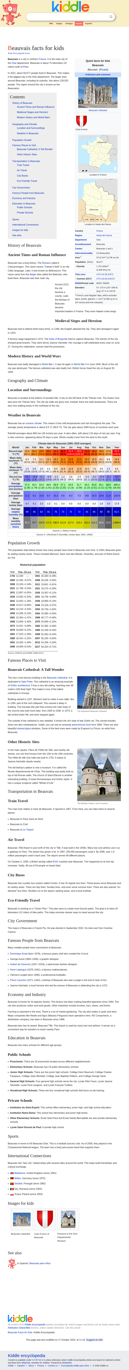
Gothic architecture (20, 685)
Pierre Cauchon (18, 980)
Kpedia (79, 24)
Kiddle (11, 1365)
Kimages (69, 24)
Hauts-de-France (104, 235)
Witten (17, 1178)
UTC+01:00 (101, 274)
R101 (55, 861)
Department (81, 240)
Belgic (33, 274)
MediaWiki (67, 1363)
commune (106, 74)
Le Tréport (28, 829)
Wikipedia (25, 1363)
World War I (48, 364)
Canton (78, 248)
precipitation (16, 486)
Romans (46, 263)
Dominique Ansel (19, 953)
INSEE (78, 283)
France (99, 231)
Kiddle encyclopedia (35, 1324)
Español (88, 24)
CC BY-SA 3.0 (38, 1360)
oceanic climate (34, 423)
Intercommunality (83, 253)
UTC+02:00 (101, 279)
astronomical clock (81, 724)
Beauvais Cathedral (98, 110)
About (31, 1365)
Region (78, 235)
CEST (111, 279)
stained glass (24, 728)
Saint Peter (26, 681)
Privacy (40, 1365)
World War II (80, 364)
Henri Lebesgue (18, 969)
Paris (25, 67)
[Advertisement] (64, 35)
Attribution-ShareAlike (19, 1328)
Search (110, 17)
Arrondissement (83, 244)
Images (59, 24)
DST (89, 279)
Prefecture (90, 74)
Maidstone (19, 1173)
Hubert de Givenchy (20, 964)
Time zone (80, 274)
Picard (103, 69)
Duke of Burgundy (58, 339)
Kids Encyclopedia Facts (19, 53)
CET (110, 274)
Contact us (53, 1365)
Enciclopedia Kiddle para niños (75, 1365)
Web (51, 24)
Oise (98, 240)
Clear (105, 16)
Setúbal (18, 1183)
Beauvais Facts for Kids (20, 1332)
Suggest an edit (94, 1340)
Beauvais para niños (40, 1263)
